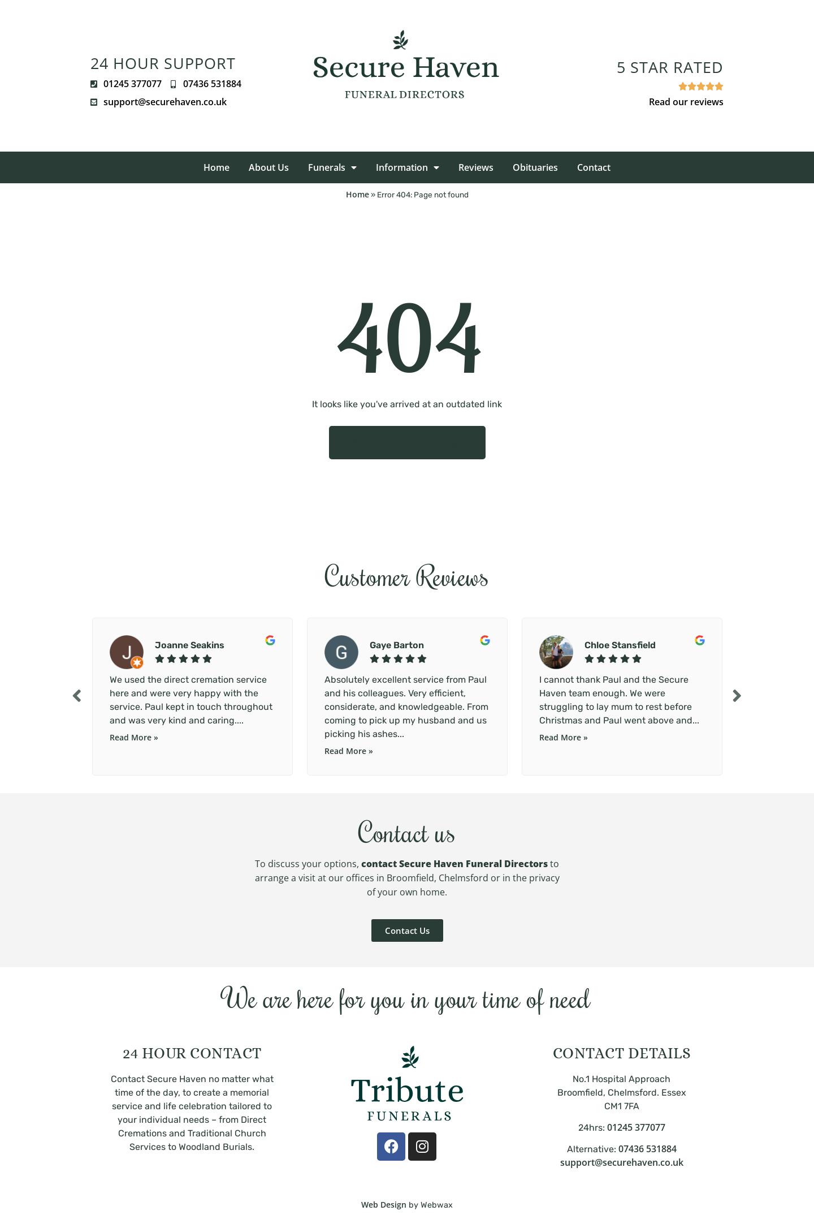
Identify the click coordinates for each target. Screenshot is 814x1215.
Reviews (475, 167)
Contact (593, 167)
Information (407, 167)
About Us (269, 167)
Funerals (332, 167)
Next (737, 695)
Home (217, 167)
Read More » (134, 737)
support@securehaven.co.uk (621, 1162)
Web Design (383, 1204)
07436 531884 (647, 1149)
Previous (76, 695)
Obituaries (535, 167)
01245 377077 (636, 1127)
